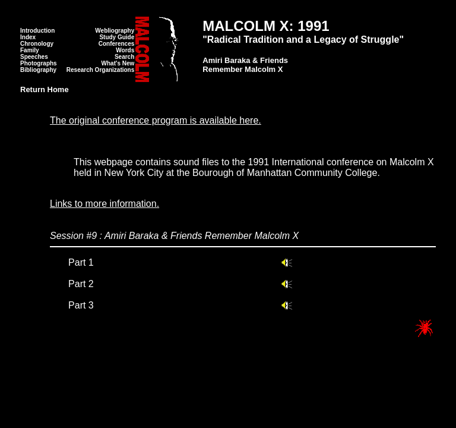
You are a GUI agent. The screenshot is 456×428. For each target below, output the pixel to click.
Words (125, 50)
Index (28, 37)
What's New (118, 63)
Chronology (36, 43)
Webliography (114, 30)
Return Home (44, 89)
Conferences (117, 43)
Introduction (37, 30)
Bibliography (38, 70)
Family (29, 50)
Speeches (34, 57)
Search (124, 57)
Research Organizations (100, 70)
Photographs (38, 63)
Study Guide (116, 37)
